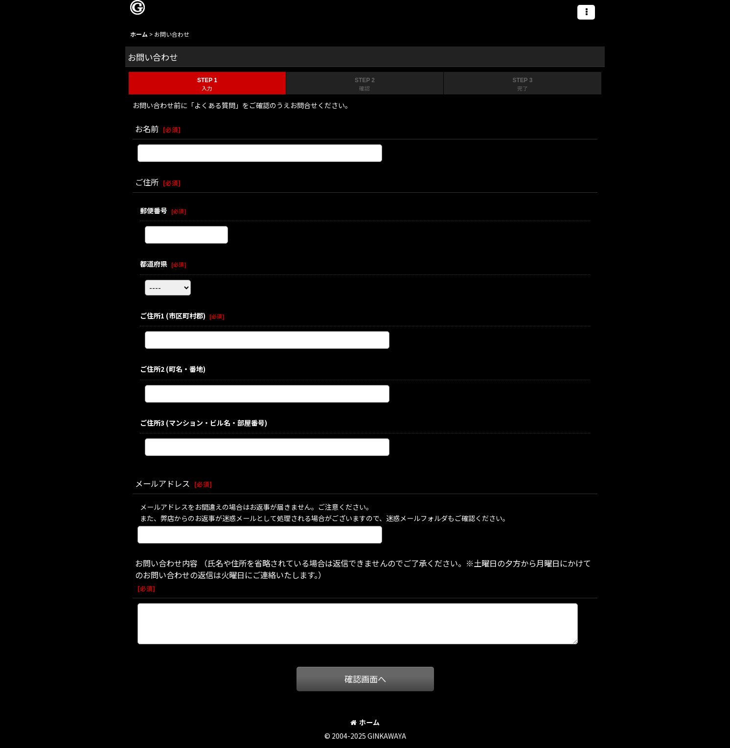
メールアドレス (162, 483)
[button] (586, 12)
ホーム (365, 722)
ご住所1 (172, 315)
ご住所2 (172, 369)
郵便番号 (153, 210)
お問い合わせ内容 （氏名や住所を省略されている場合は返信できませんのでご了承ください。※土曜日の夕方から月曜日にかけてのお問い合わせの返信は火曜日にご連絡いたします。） (363, 569)
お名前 (147, 129)
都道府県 (153, 264)
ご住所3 (203, 423)
